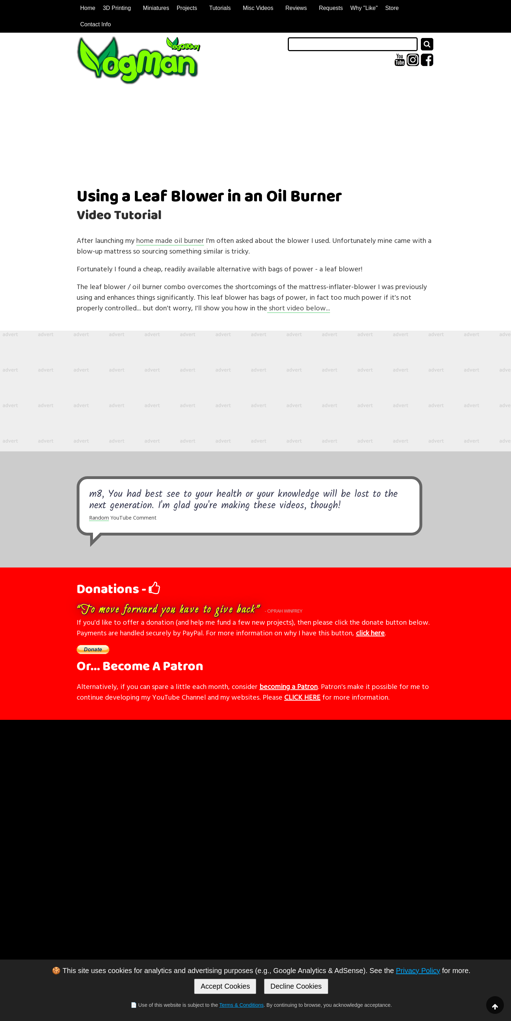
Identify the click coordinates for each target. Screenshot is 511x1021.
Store (392, 8)
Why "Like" (364, 8)
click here (370, 632)
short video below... (298, 307)
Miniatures (156, 8)
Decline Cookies (296, 986)
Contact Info (95, 24)
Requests (331, 8)
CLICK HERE (302, 696)
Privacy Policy (418, 970)
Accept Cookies (225, 986)
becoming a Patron (288, 686)
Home (87, 8)
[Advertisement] (255, 391)
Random (99, 517)
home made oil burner (170, 240)
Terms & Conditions (241, 1005)
